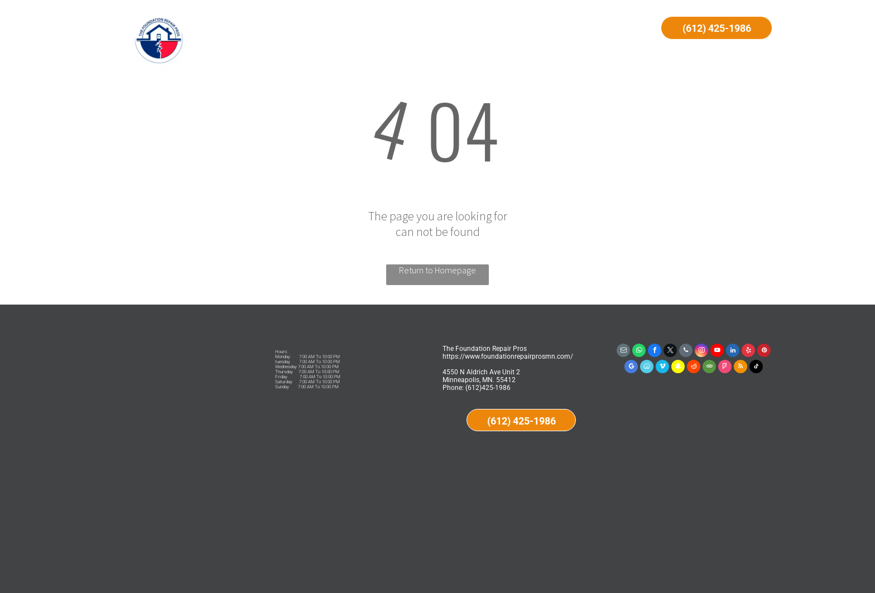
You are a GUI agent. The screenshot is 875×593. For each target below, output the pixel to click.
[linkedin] (732, 352)
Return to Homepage (437, 270)
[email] (623, 352)
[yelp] (748, 352)
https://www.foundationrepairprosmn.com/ (508, 356)
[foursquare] (725, 368)
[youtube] (717, 352)
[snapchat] (678, 368)
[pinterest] (764, 352)
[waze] (646, 368)
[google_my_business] (631, 368)
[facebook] (654, 352)
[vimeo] (662, 368)
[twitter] (670, 352)
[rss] (740, 368)
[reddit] (693, 368)
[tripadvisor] (709, 368)
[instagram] (701, 352)
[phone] (686, 352)
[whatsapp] (639, 352)
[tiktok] (756, 368)
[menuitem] (310, 29)
